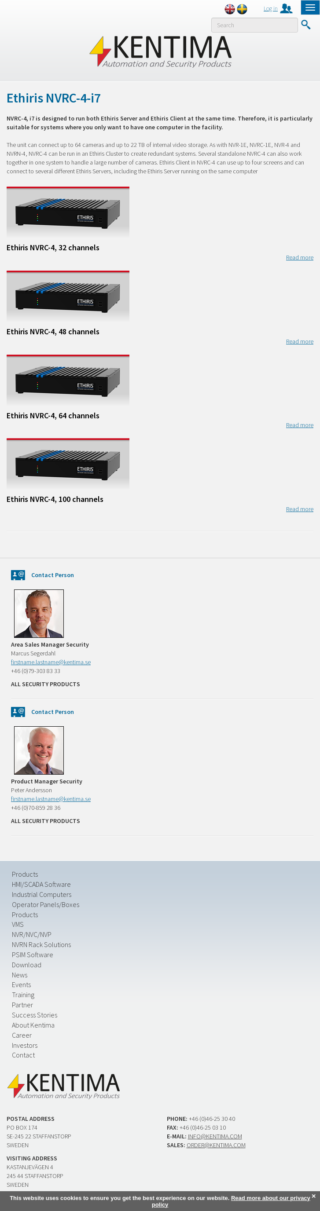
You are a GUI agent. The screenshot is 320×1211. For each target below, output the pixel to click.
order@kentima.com (216, 1145)
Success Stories (34, 1014)
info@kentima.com (215, 1136)
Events (21, 984)
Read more (299, 257)
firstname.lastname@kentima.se (51, 662)
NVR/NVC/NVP (31, 934)
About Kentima (33, 1025)
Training (23, 994)
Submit (305, 25)
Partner (22, 1004)
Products (25, 874)
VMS (18, 924)
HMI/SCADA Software (41, 884)
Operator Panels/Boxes (45, 904)
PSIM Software (32, 954)
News (19, 974)
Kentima (160, 51)
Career (22, 1035)
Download (26, 964)
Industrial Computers (41, 894)
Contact (23, 1054)
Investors (24, 1045)
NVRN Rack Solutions (41, 944)
